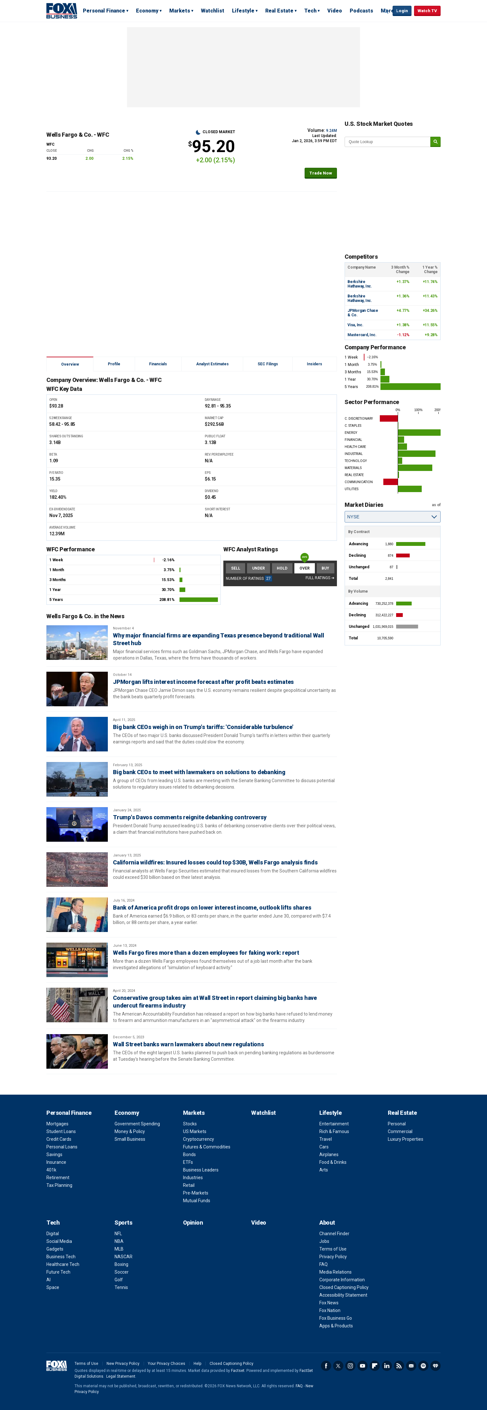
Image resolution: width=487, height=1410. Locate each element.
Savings (54, 1154)
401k (51, 1169)
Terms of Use (333, 1249)
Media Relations (335, 1272)
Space (52, 1287)
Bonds (189, 1154)
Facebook (326, 1366)
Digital (52, 1233)
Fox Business (61, 11)
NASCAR (123, 1256)
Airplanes (329, 1154)
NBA (119, 1241)
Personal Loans (61, 1146)
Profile (114, 364)
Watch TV (427, 10)
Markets (179, 11)
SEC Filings (268, 364)
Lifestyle (243, 11)
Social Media (59, 1241)
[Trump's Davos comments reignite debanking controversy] (77, 824)
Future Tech (58, 1272)
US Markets (194, 1131)
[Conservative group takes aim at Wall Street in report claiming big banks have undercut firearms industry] (77, 1005)
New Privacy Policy (123, 1363)
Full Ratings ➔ (320, 578)
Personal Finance (104, 11)
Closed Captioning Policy (344, 1287)
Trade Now (320, 173)
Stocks (190, 1123)
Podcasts (361, 11)
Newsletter (411, 1366)
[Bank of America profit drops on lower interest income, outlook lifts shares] (77, 914)
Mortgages (57, 1123)
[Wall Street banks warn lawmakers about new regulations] (77, 1051)
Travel (325, 1139)
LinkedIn (387, 1366)
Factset (237, 1370)
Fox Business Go (335, 1318)
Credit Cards (58, 1139)
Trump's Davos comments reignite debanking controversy (190, 817)
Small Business (130, 1139)
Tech (310, 11)
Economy (147, 11)
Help (197, 1363)
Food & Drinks (333, 1162)
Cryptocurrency (198, 1139)
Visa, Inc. (355, 325)
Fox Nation (329, 1310)
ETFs (188, 1162)
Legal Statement (120, 1376)
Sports (123, 1222)
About (327, 1222)
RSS (399, 1366)
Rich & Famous (334, 1131)
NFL (118, 1233)
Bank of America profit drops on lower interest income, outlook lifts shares (212, 907)
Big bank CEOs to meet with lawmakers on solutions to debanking (199, 772)
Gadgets (54, 1249)
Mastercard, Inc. (361, 335)
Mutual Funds (196, 1200)
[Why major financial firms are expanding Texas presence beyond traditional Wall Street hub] (77, 642)
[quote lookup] (388, 142)
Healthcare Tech (62, 1264)
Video (334, 11)
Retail (189, 1185)
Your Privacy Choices (166, 1363)
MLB (119, 1249)
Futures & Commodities (206, 1146)
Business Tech (61, 1256)
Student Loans (61, 1131)
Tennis (121, 1287)
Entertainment (334, 1123)
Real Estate (279, 11)
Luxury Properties (405, 1139)
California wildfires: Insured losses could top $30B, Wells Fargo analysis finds (215, 862)
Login (402, 10)
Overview (70, 364)
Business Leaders (201, 1169)
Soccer (122, 1272)
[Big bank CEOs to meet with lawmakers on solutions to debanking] (77, 779)
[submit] (435, 142)
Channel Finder (334, 1233)
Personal (397, 1123)
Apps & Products (336, 1325)
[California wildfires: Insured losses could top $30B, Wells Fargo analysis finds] (77, 869)
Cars (324, 1146)
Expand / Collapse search (386, 11)
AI (48, 1279)
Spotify (423, 1366)
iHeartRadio (435, 1366)
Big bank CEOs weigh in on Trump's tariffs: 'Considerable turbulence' (203, 727)
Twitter (338, 1366)
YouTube (362, 1366)
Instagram (350, 1366)
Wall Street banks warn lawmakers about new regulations (188, 1044)
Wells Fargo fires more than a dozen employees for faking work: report (206, 952)
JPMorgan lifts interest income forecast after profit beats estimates (203, 681)
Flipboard (375, 1366)
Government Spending (137, 1123)
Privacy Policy (333, 1256)
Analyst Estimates (212, 364)
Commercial (400, 1131)
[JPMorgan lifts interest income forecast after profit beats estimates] (77, 689)
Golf (119, 1279)
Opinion (193, 1222)
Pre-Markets (195, 1192)
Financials (158, 364)
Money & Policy (130, 1131)
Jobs (324, 1241)
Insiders (314, 364)
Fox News (329, 1302)
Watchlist (212, 11)
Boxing (121, 1264)
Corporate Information (342, 1279)
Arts (323, 1169)
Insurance (56, 1162)
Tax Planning (59, 1185)
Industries (193, 1177)
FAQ (323, 1264)
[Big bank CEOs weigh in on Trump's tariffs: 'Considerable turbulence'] (77, 734)
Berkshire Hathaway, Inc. (359, 284)
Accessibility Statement (343, 1295)
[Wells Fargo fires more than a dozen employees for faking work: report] (77, 960)
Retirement (57, 1177)
